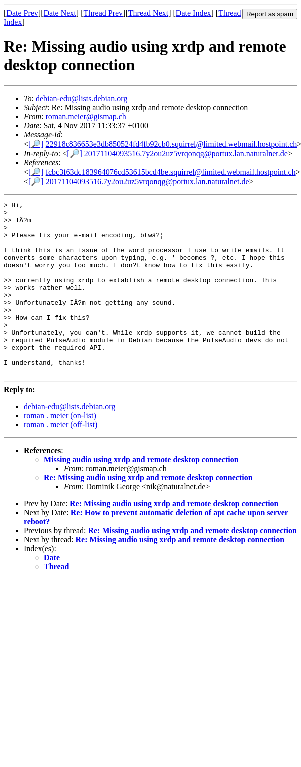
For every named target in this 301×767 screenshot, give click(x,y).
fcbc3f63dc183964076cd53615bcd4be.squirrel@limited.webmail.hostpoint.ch (171, 172)
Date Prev (22, 13)
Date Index (193, 13)
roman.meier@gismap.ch (85, 116)
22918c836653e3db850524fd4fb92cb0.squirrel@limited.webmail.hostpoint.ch (171, 144)
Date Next (60, 13)
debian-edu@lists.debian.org (81, 98)
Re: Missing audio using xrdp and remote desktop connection (148, 512)
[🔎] (36, 144)
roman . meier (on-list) (60, 450)
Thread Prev (103, 13)
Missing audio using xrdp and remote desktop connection (141, 494)
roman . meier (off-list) (60, 459)
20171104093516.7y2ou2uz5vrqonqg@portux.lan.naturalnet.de (186, 153)
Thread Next (148, 13)
